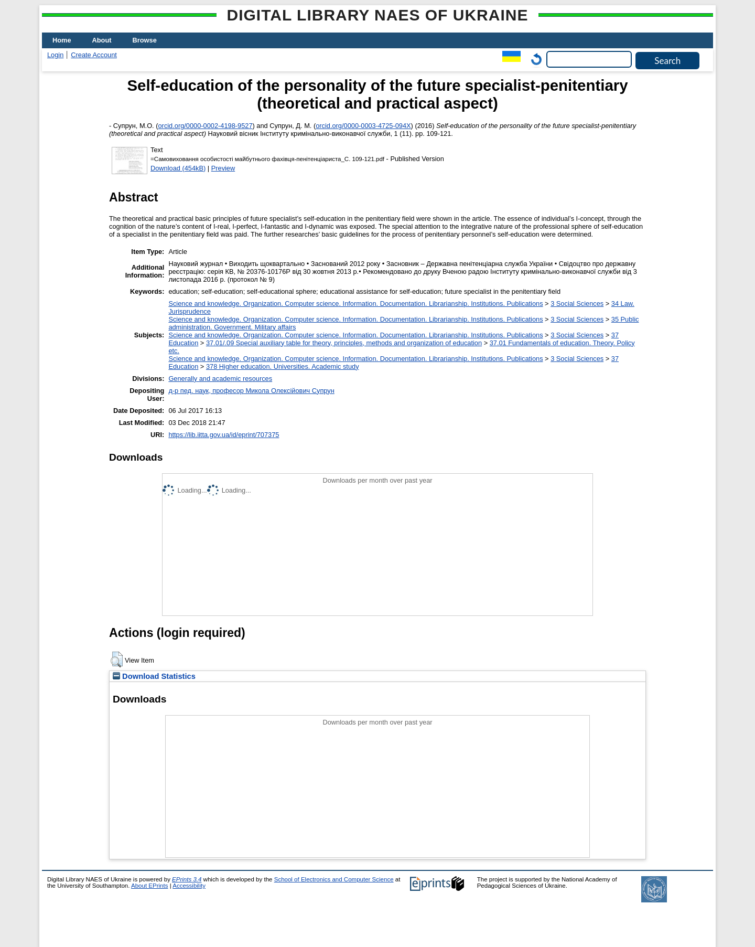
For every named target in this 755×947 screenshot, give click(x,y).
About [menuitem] (102, 40)
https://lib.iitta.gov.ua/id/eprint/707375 (223, 435)
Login (55, 55)
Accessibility (189, 885)
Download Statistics (154, 676)
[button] (117, 659)
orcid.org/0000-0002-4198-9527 (205, 126)
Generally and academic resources (220, 378)
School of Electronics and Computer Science (334, 879)
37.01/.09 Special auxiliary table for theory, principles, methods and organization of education (344, 343)
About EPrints (149, 885)
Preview (223, 168)
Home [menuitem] (61, 40)
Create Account (94, 55)
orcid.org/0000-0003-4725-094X (363, 126)
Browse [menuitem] (145, 40)
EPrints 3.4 (186, 879)
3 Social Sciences (577, 303)
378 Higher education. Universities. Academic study (282, 366)
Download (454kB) (178, 168)
